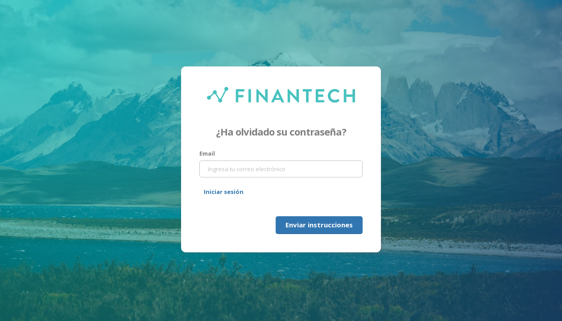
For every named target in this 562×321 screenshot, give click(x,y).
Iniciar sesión (224, 192)
